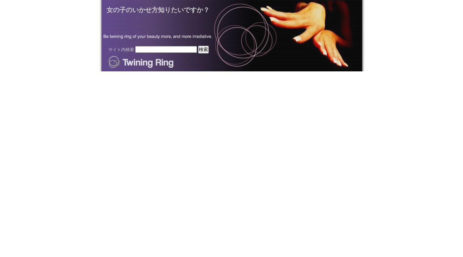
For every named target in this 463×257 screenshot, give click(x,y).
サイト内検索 (121, 49)
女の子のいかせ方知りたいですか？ (158, 10)
